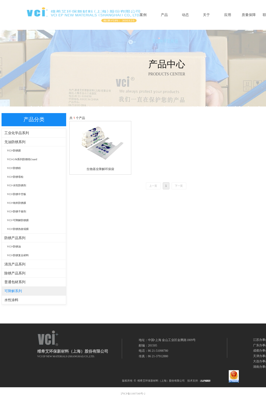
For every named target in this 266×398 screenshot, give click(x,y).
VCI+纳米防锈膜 (16, 202)
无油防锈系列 (14, 142)
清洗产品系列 (14, 264)
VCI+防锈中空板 (16, 194)
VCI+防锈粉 (14, 168)
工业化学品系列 (16, 133)
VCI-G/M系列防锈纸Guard (22, 159)
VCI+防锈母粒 (15, 176)
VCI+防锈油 (14, 246)
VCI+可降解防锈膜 (18, 220)
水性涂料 (11, 300)
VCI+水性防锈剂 (16, 185)
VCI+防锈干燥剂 (16, 211)
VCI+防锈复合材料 (18, 255)
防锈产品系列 (14, 238)
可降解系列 (13, 291)
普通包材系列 (14, 282)
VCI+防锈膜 (14, 150)
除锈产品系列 (14, 273)
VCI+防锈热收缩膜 (18, 229)
